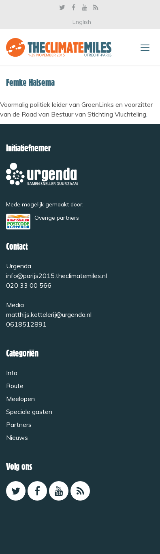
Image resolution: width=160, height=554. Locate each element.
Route (14, 386)
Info (11, 373)
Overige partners (56, 217)
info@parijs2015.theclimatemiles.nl (56, 276)
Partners (19, 424)
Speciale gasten (29, 412)
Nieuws (17, 437)
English (82, 21)
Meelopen (20, 399)
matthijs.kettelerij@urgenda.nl (49, 314)
